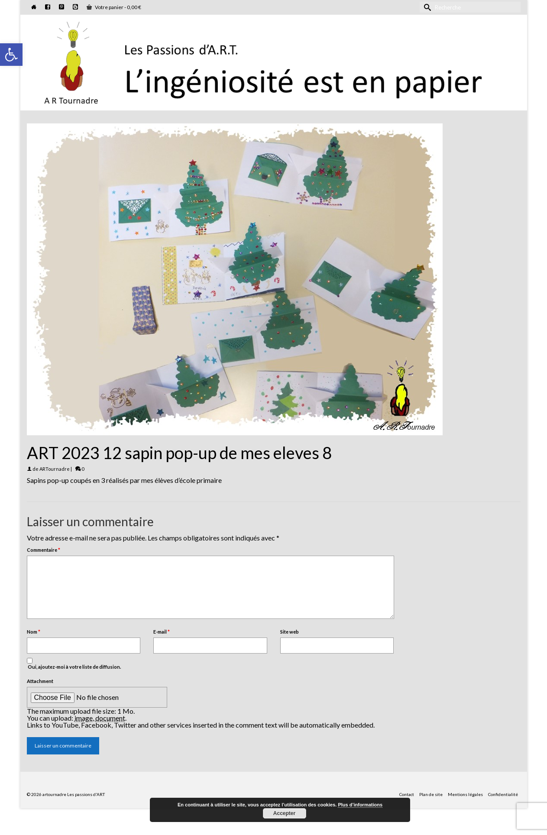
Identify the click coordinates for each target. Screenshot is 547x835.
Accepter (284, 813)
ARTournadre (54, 469)
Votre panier (114, 7)
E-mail (161, 631)
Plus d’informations (360, 804)
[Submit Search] (426, 7)
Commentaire (43, 550)
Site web (289, 631)
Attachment (40, 681)
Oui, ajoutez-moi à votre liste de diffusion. (74, 664)
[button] (11, 54)
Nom (33, 631)
